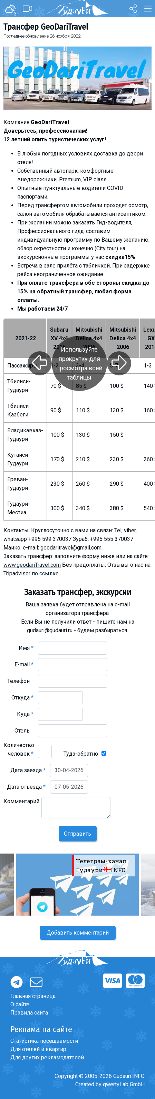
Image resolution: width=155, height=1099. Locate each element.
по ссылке (45, 573)
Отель (23, 730)
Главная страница (33, 996)
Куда (25, 714)
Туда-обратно (81, 753)
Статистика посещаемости (44, 1041)
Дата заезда (28, 770)
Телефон (20, 681)
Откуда (22, 697)
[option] (77, 885)
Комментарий (21, 805)
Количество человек (18, 749)
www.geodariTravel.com (32, 565)
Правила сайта (29, 1012)
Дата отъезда (26, 787)
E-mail (23, 664)
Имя (26, 648)
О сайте (19, 1004)
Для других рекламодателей (47, 1057)
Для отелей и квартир (38, 1049)
